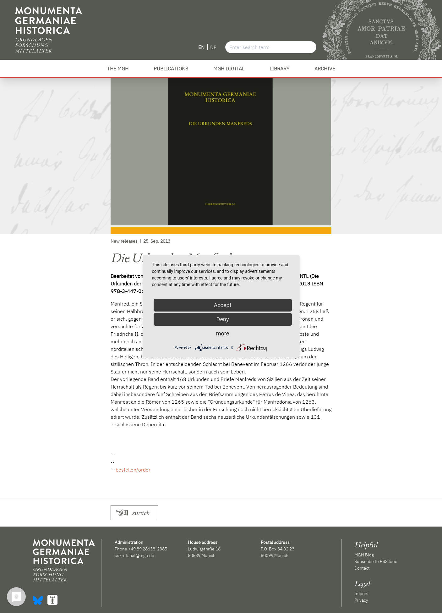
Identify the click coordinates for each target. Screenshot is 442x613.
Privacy (361, 600)
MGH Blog (364, 555)
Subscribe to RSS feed (375, 561)
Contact (362, 568)
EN (201, 47)
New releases (124, 241)
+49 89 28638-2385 (147, 549)
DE (213, 47)
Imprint (361, 593)
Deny (222, 319)
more (222, 333)
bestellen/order (133, 470)
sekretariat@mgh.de (134, 555)
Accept (222, 305)
